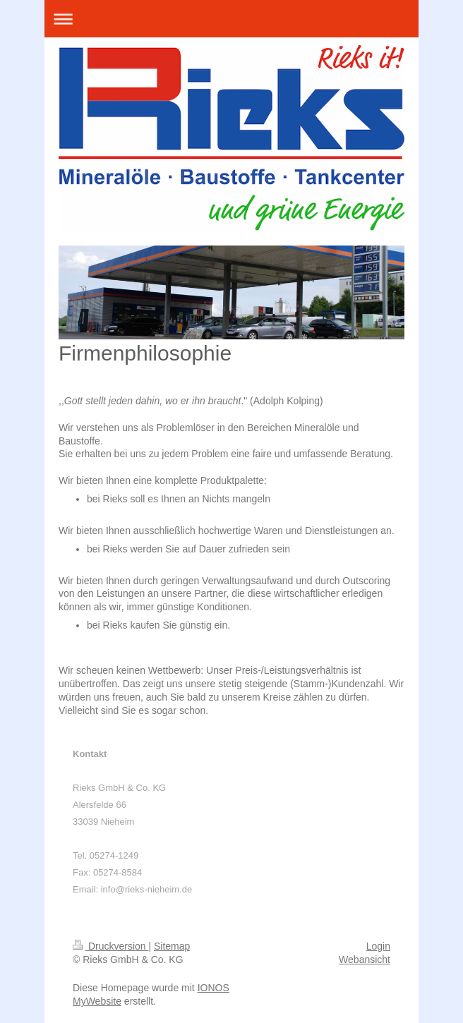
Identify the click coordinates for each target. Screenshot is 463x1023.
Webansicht (364, 959)
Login (378, 946)
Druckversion (110, 946)
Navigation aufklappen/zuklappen (231, 19)
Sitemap (172, 946)
